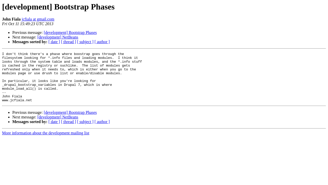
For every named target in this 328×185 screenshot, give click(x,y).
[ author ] (102, 42)
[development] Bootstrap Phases (70, 32)
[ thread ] (68, 42)
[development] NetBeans (57, 37)
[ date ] (54, 42)
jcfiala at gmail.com (38, 19)
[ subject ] (85, 42)
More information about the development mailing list (45, 143)
